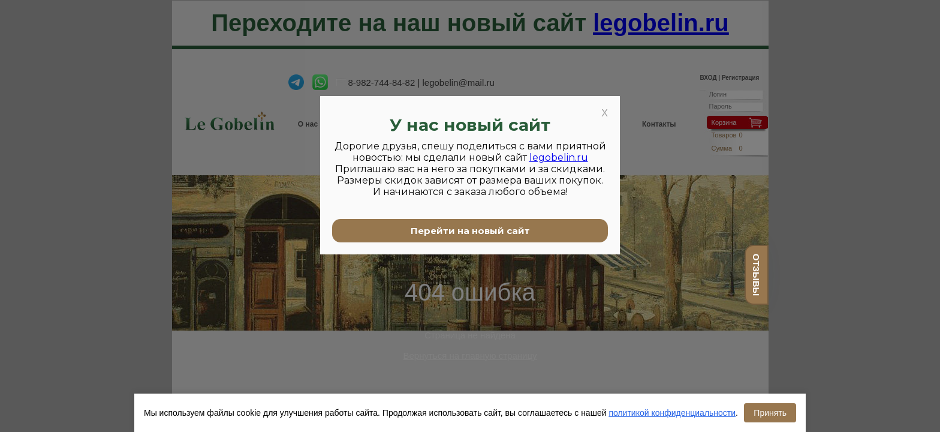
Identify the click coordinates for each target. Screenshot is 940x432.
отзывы (756, 275)
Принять (770, 413)
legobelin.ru (558, 157)
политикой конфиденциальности (672, 413)
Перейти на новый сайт (470, 230)
